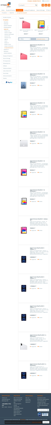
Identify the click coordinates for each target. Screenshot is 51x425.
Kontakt (15, 405)
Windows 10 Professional (8, 46)
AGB (14, 415)
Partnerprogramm (17, 403)
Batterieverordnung (18, 399)
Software (5, 65)
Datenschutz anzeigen (36, 422)
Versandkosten (22, 419)
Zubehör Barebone (8, 53)
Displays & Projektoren (8, 56)
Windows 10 (6, 42)
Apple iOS (6, 39)
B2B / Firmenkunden (18, 397)
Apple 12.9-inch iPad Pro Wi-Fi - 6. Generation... (38, 335)
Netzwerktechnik (6, 63)
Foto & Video (5, 73)
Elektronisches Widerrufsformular (18, 410)
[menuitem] (28, 5)
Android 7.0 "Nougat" (8, 32)
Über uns (27, 397)
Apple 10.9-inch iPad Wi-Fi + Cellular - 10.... (39, 219)
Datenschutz (28, 400)
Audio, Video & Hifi (7, 70)
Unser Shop (28, 399)
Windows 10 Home (7, 44)
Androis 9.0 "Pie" (7, 36)
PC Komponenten (6, 60)
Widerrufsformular (18, 414)
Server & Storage (6, 58)
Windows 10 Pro (7, 30)
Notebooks (6, 23)
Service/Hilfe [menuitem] (46, 1)
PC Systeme (5, 19)
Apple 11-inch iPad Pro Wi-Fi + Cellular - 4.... (37, 248)
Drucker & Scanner (7, 17)
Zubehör (5, 78)
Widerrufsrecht (17, 412)
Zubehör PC (6, 49)
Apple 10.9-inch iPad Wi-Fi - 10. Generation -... (26, 30)
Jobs (14, 402)
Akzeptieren (46, 422)
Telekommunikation (7, 68)
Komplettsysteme (7, 27)
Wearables (6, 22)
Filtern (21, 39)
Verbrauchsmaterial (7, 75)
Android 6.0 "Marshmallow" (9, 34)
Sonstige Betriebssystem (8, 47)
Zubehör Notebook (8, 25)
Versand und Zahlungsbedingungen (18, 407)
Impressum (28, 402)
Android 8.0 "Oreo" (7, 37)
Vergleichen (33, 56)
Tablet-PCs (6, 29)
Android (5, 41)
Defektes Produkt (17, 400)
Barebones (6, 51)
